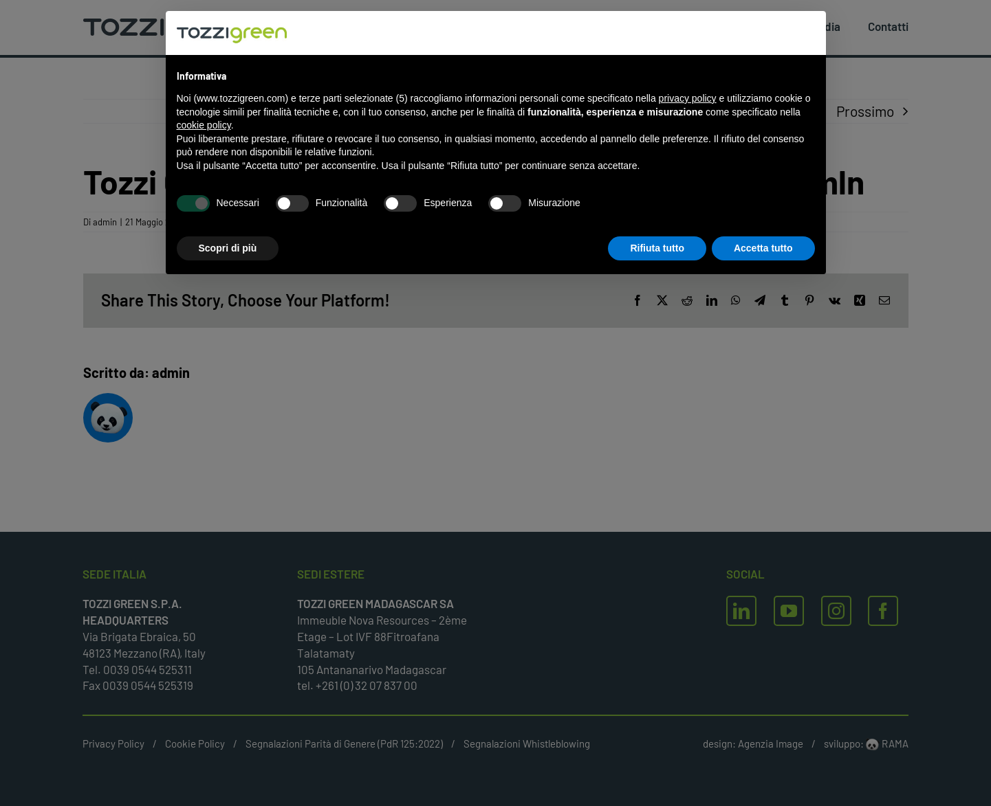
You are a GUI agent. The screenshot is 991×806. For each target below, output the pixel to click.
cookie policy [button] (204, 125)
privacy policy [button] (688, 98)
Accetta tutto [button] (763, 248)
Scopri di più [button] (228, 248)
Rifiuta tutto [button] (657, 248)
